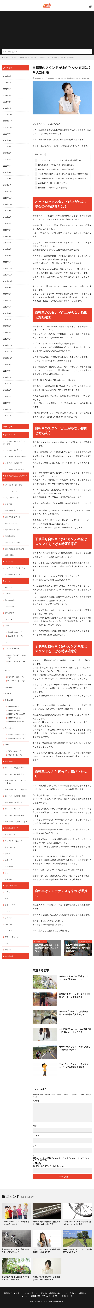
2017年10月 (7, 358)
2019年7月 (7, 223)
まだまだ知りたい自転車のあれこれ (15, 477)
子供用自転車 (10, 510)
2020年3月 (7, 172)
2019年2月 (7, 256)
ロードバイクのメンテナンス (16, 789)
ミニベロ (8, 504)
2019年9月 (7, 211)
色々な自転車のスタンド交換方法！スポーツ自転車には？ (15, 1250)
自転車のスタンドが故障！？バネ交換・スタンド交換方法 (15, 1278)
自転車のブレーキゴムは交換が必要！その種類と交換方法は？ (73, 1013)
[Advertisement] (47, 31)
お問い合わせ (67, 1296)
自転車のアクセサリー (19, 58)
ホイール (8, 950)
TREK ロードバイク (15, 755)
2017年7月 (7, 377)
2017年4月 (7, 396)
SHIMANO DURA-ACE (16, 714)
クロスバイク (10, 435)
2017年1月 (7, 416)
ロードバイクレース (12, 809)
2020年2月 (7, 179)
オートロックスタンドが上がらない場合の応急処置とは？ (59, 160)
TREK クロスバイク (15, 751)
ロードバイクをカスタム (14, 815)
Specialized (9, 728)
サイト (35, 1146)
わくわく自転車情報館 (54, 1301)
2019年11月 (7, 198)
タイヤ (7, 911)
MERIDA (8, 670)
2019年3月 (7, 249)
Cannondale (9, 606)
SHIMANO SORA (14, 718)
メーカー (8, 581)
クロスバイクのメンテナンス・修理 (14, 442)
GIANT (8, 626)
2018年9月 (7, 288)
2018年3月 (7, 326)
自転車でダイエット (12, 517)
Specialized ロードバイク (17, 738)
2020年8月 (7, 140)
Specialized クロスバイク (17, 734)
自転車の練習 (10, 536)
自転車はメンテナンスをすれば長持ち (51, 187)
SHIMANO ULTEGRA (15, 722)
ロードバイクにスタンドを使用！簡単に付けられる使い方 (46, 1250)
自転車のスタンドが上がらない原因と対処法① (54, 164)
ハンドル (8, 924)
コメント (36, 1101)
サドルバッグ (10, 847)
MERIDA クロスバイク (16, 677)
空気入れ (8, 879)
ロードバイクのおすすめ (14, 774)
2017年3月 (7, 403)
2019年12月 (7, 191)
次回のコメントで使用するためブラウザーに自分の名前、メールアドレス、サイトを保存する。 (62, 1159)
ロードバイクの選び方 (13, 802)
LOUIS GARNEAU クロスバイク (16, 656)
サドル (7, 898)
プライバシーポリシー (50, 1296)
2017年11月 (7, 352)
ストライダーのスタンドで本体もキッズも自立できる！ (15, 1223)
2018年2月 (7, 332)
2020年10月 (7, 127)
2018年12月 (7, 268)
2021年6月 (7, 76)
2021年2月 (7, 102)
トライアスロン (11, 491)
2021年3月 (7, 95)
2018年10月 (7, 281)
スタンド (33, 58)
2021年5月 (7, 83)
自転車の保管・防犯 (12, 530)
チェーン (8, 918)
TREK (7, 745)
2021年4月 (7, 89)
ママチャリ (9, 562)
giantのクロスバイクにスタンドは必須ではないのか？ (77, 1250)
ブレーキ (8, 930)
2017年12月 (7, 345)
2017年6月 (7, 384)
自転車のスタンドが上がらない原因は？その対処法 (57, 58)
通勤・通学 (9, 555)
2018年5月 (7, 313)
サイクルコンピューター (14, 841)
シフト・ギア (10, 905)
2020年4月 (7, 166)
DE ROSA (8, 619)
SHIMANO (9, 700)
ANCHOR (8, 587)
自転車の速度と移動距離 (14, 549)
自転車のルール (11, 523)
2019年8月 (7, 217)
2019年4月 (7, 243)
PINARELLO (9, 687)
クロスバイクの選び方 (13, 463)
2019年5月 (7, 236)
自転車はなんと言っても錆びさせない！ (52, 183)
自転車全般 (85, 78)
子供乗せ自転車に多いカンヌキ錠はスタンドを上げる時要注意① (61, 174)
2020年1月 (7, 185)
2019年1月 (7, 262)
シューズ (8, 854)
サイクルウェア (11, 834)
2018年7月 (7, 300)
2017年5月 (7, 390)
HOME (6, 58)
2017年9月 (7, 364)
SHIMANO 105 (13, 706)
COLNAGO (9, 613)
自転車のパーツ (11, 886)
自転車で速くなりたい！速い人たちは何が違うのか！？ (74, 1048)
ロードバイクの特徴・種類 (15, 796)
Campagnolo (10, 600)
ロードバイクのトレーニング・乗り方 (14, 781)
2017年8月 (7, 371)
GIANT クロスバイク (15, 632)
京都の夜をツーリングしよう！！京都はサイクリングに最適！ (74, 995)
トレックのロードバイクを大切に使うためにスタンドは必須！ (77, 1223)
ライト (7, 873)
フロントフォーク (12, 937)
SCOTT (8, 693)
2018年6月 (7, 307)
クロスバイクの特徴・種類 (15, 456)
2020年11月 (7, 121)
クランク (8, 892)
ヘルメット (9, 866)
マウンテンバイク (12, 497)
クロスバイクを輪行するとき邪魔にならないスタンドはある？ (46, 1278)
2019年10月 (7, 204)
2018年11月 (7, 275)
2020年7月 (7, 147)
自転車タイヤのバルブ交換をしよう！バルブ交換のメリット (73, 977)
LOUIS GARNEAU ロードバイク (16, 662)
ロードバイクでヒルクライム (16, 768)
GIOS (7, 642)
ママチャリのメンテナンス (15, 568)
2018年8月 (7, 294)
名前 (35, 1126)
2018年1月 (7, 339)
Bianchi (8, 594)
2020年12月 (7, 115)
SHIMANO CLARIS (14, 710)
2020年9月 (7, 134)
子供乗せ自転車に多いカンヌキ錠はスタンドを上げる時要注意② (61, 178)
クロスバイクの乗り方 (13, 450)
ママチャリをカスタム (13, 574)
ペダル (7, 943)
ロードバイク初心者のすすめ (16, 822)
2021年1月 (7, 108)
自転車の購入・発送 (12, 542)
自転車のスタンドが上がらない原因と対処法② (54, 169)
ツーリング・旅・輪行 (13, 485)
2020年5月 (7, 159)
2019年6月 (7, 230)
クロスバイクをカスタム (14, 469)
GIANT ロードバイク (15, 636)
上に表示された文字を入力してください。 (49, 1166)
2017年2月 (7, 409)
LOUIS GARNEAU (12, 649)
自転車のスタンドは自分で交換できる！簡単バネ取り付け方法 (46, 1223)
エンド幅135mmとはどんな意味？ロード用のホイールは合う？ (75, 1030)
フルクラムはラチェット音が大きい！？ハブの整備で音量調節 (73, 1065)
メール (36, 1136)
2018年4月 (7, 320)
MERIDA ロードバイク (16, 681)
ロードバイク (10, 761)
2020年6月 (7, 153)
